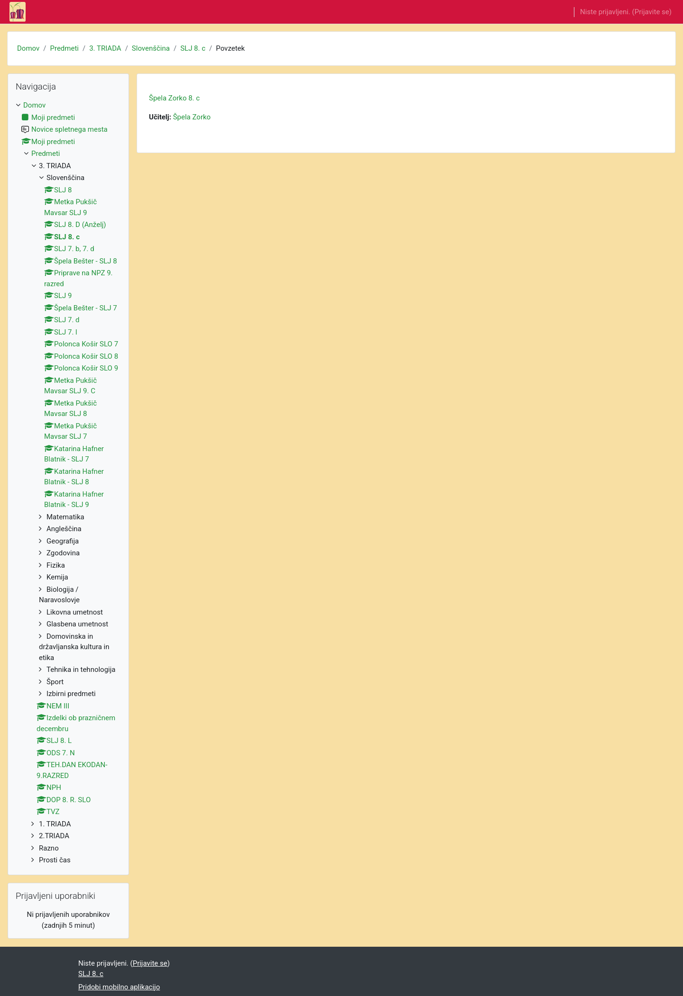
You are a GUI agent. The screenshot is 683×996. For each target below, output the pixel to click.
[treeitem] (68, 483)
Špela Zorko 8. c (174, 98)
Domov (28, 48)
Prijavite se (652, 12)
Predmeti (64, 48)
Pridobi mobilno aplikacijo (119, 987)
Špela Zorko (192, 117)
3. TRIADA (105, 48)
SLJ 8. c (192, 48)
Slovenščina (151, 48)
